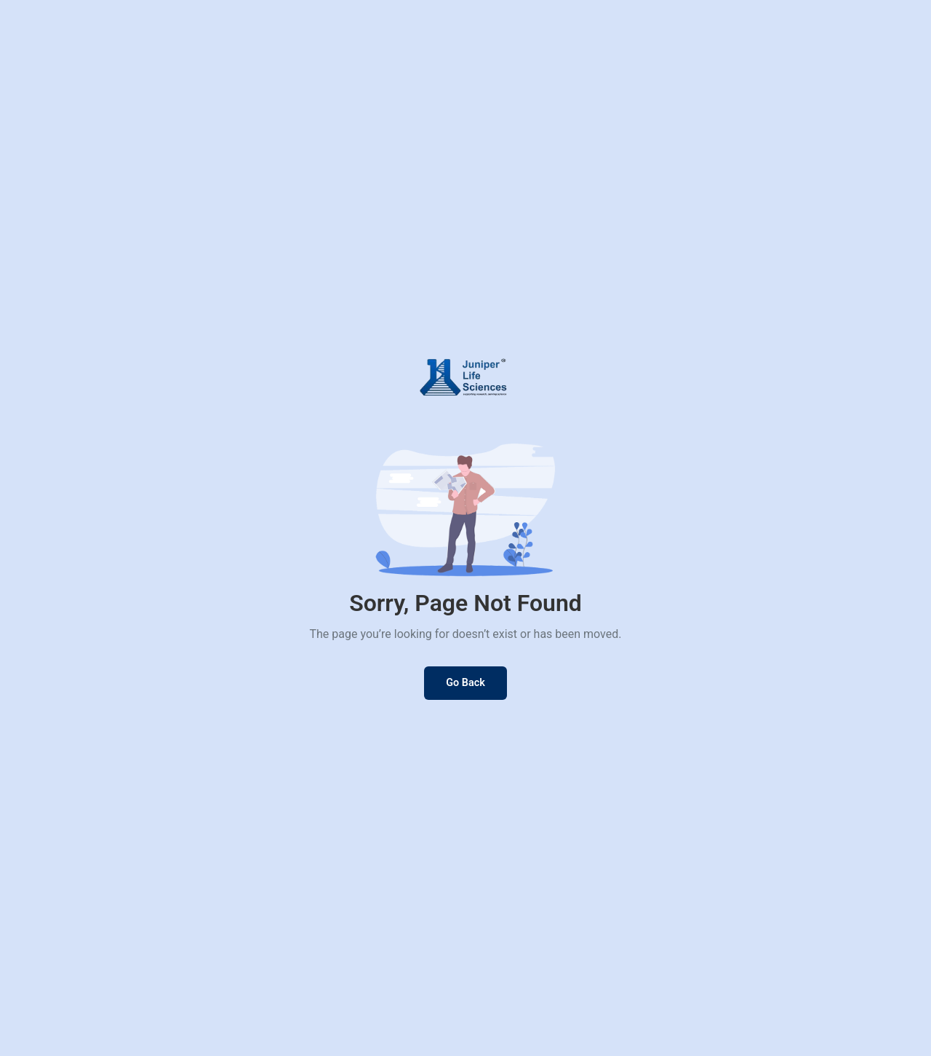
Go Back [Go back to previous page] (465, 683)
